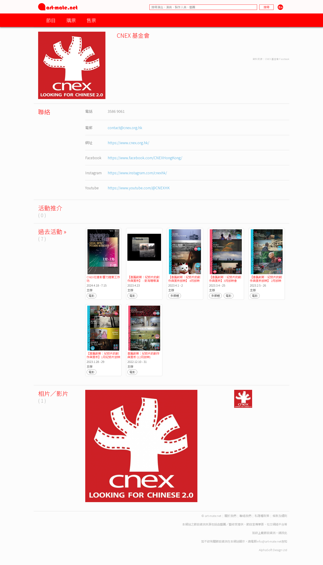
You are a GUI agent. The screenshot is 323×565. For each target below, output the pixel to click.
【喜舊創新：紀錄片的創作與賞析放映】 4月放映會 (184, 280)
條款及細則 (280, 516)
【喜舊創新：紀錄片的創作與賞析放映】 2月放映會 (266, 280)
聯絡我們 (245, 516)
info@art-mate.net (269, 541)
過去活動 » (52, 231)
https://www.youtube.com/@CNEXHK (139, 187)
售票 (91, 20)
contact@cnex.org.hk (125, 127)
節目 (51, 20)
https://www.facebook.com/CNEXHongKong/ (145, 157)
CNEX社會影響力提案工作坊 (103, 279)
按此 (284, 533)
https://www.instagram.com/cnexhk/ (137, 172)
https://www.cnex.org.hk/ (128, 142)
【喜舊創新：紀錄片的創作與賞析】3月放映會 (225, 279)
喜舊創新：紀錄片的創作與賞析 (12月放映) (143, 355)
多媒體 (174, 296)
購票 (71, 20)
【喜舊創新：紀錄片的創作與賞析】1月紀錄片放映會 (103, 357)
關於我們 (230, 516)
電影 (91, 296)
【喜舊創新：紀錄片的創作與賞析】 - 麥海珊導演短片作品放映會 (143, 280)
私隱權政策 (262, 516)
